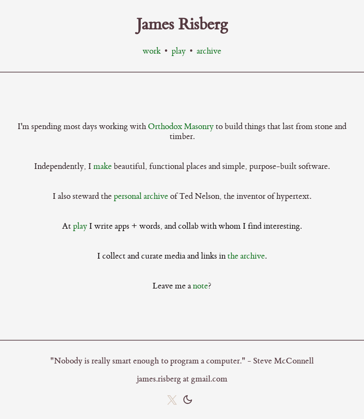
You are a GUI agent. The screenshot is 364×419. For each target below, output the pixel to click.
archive (209, 51)
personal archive (141, 196)
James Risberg (182, 24)
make (102, 166)
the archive (246, 256)
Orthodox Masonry (181, 126)
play (179, 51)
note (200, 286)
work (152, 51)
